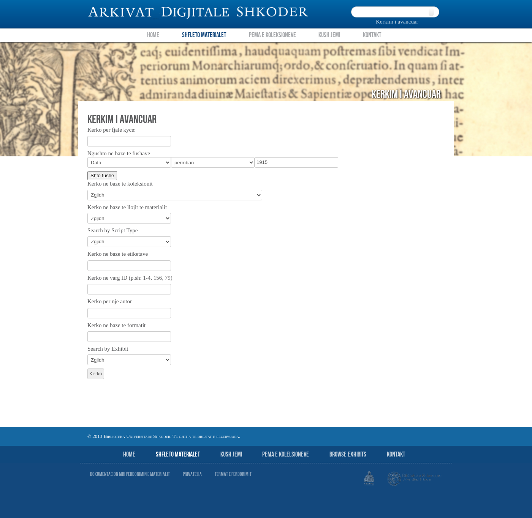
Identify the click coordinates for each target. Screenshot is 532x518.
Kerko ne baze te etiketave (117, 254)
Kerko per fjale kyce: (111, 130)
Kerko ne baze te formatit (116, 325)
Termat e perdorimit (233, 474)
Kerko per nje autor (109, 301)
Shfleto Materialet (204, 35)
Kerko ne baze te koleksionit (120, 184)
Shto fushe (102, 175)
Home (153, 35)
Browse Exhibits (347, 454)
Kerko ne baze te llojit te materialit (127, 207)
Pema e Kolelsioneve (285, 454)
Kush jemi (231, 454)
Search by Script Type (112, 230)
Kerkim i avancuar (397, 22)
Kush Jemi (329, 35)
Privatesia (192, 474)
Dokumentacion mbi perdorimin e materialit (130, 474)
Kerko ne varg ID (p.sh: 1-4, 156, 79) (130, 278)
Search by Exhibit (107, 349)
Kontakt (372, 35)
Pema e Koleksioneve (272, 35)
